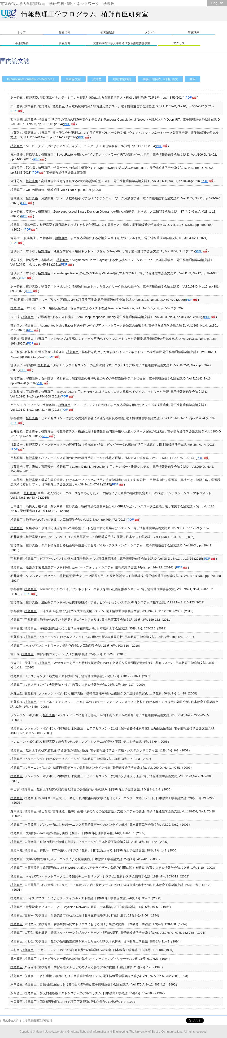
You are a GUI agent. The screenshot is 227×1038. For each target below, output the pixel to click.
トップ (21, 32)
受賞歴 (96, 79)
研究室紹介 (107, 32)
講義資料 (64, 43)
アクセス (179, 43)
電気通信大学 (10, 1020)
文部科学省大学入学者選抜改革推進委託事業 (121, 43)
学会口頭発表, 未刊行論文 (160, 79)
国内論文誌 (73, 79)
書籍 (192, 79)
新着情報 (64, 32)
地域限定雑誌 (122, 79)
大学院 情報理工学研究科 (37, 1020)
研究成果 (193, 32)
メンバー (150, 32)
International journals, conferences (30, 79)
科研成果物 (21, 43)
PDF (188, 97)
